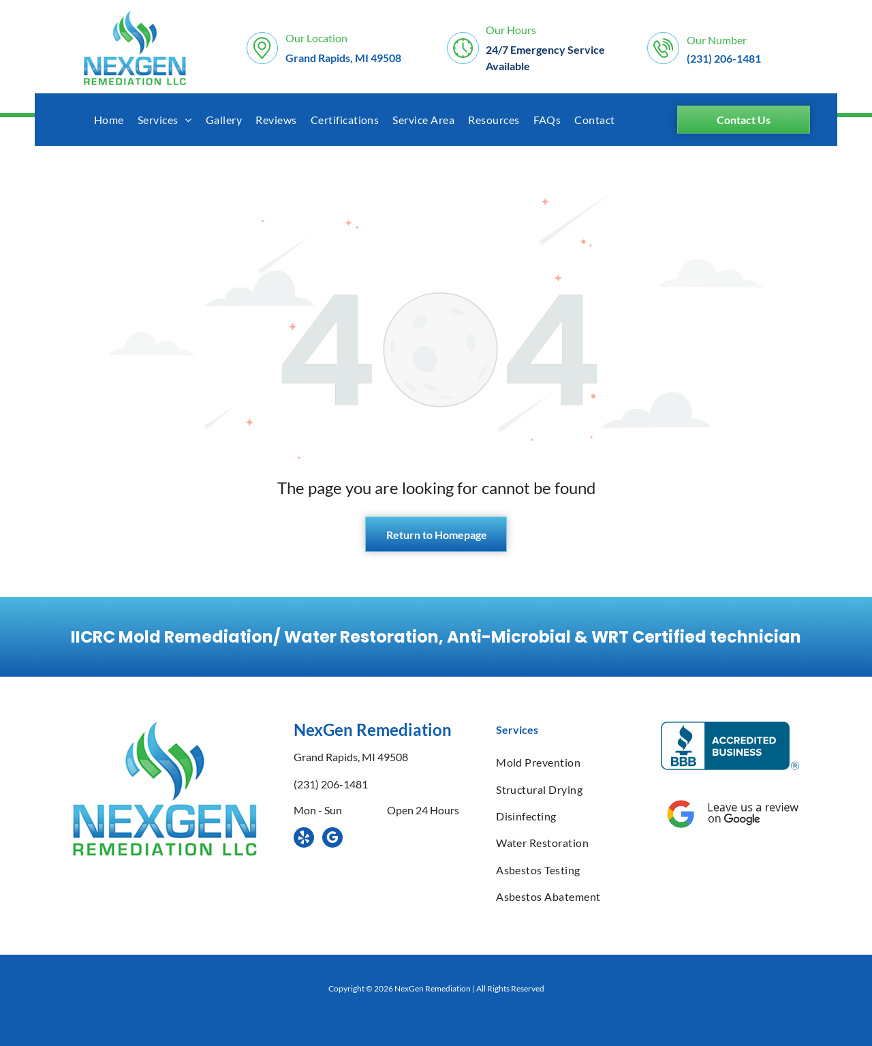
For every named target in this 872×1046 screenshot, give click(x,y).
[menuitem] (109, 119)
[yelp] (304, 839)
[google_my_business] (332, 839)
